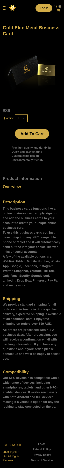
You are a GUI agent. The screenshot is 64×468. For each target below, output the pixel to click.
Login (44, 8)
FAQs (41, 443)
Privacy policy (42, 454)
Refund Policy (42, 449)
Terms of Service (42, 460)
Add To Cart (32, 133)
